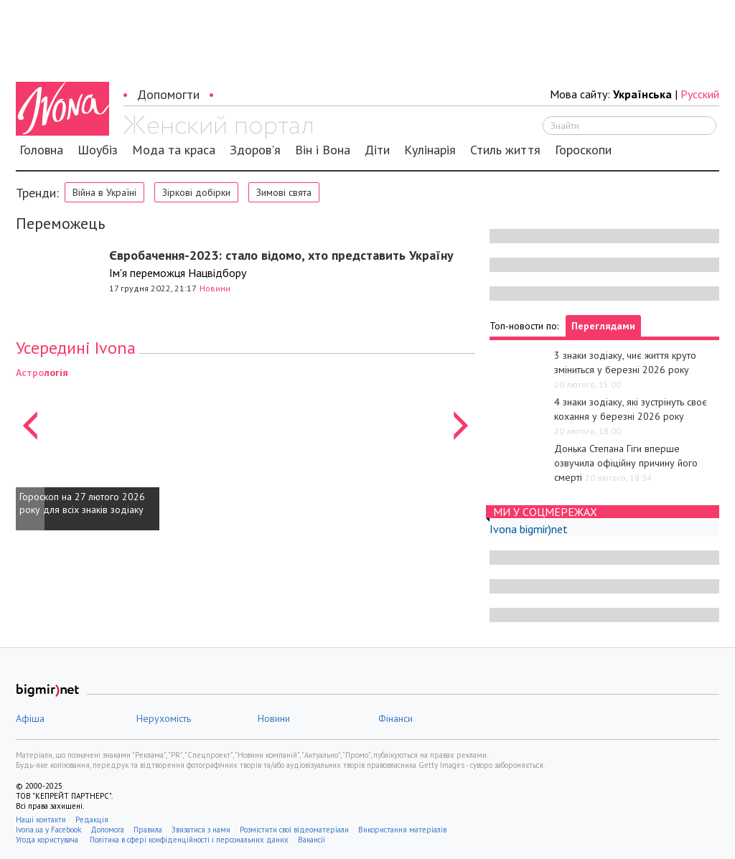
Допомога (107, 830)
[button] (30, 448)
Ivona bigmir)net (529, 529)
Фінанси (395, 718)
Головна (41, 150)
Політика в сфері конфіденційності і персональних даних (189, 840)
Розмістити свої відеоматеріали (294, 830)
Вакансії (311, 840)
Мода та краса (173, 150)
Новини (215, 288)
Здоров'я (255, 150)
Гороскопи (583, 150)
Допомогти (168, 94)
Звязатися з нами (201, 830)
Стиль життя (505, 150)
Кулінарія (430, 150)
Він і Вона (322, 150)
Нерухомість (163, 718)
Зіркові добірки (196, 192)
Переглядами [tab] (603, 325)
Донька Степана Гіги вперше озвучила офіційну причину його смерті (626, 463)
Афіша (30, 718)
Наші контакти (41, 820)
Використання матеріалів (402, 830)
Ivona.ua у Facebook (48, 830)
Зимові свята (284, 192)
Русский (699, 94)
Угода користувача (48, 840)
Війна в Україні (104, 192)
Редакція (91, 820)
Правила (148, 830)
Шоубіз (98, 150)
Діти (377, 150)
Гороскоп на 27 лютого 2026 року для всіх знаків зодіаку (82, 503)
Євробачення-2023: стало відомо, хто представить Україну (281, 255)
